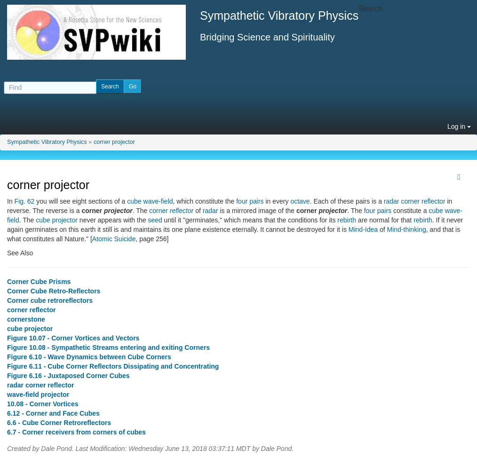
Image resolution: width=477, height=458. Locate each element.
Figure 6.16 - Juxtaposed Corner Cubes (68, 375)
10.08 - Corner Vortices (42, 404)
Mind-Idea (363, 229)
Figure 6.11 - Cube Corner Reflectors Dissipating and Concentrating (113, 366)
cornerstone (26, 319)
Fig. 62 (25, 201)
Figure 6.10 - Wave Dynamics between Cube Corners (89, 357)
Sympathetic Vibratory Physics (47, 142)
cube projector (57, 220)
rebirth (346, 220)
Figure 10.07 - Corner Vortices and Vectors (73, 338)
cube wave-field (150, 201)
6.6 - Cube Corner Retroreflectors (59, 422)
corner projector (114, 142)
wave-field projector (38, 394)
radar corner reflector (414, 201)
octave (300, 201)
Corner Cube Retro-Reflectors (53, 291)
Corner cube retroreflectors (50, 300)
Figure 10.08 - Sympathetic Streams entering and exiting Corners (108, 347)
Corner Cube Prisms (39, 281)
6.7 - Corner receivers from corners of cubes (76, 432)
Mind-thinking (406, 229)
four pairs (249, 201)
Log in (459, 126)
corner (171, 210)
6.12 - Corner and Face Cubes (53, 413)
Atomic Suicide (114, 239)
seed (155, 220)
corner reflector (31, 310)
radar (210, 210)
